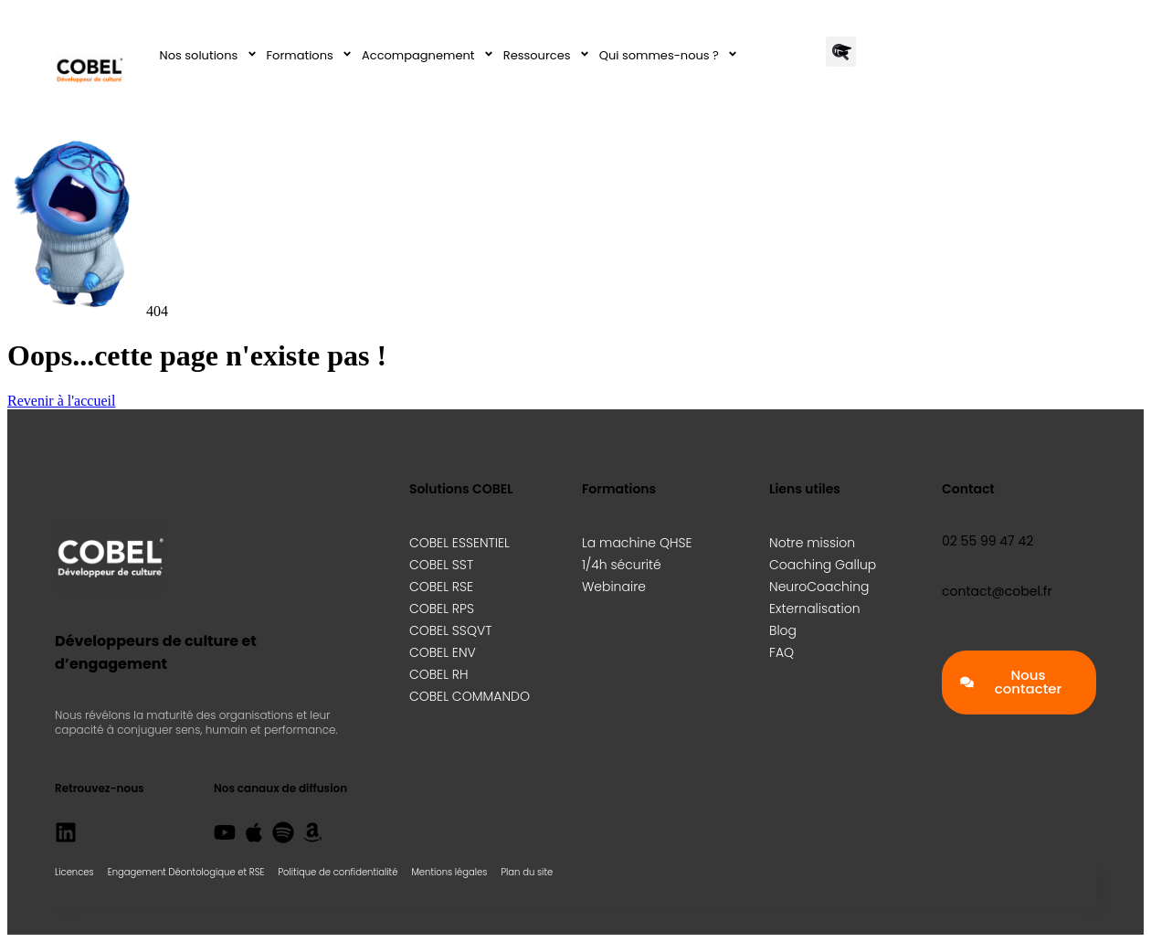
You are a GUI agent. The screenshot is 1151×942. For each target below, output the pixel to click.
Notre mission (812, 543)
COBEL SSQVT (450, 630)
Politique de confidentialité (337, 872)
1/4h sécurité (621, 565)
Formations (312, 55)
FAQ (781, 652)
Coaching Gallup (822, 565)
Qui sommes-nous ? (671, 55)
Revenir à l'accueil (61, 400)
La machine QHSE (637, 543)
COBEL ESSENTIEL (459, 543)
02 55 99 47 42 (987, 541)
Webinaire (614, 586)
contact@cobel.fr (997, 591)
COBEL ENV (442, 652)
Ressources (549, 55)
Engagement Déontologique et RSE (186, 872)
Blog (783, 630)
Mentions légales (449, 872)
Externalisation (815, 608)
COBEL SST (441, 565)
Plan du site (527, 872)
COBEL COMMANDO (469, 696)
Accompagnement (430, 55)
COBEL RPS (441, 608)
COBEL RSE (441, 586)
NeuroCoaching (819, 586)
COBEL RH (439, 674)
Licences (74, 872)
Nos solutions (211, 55)
